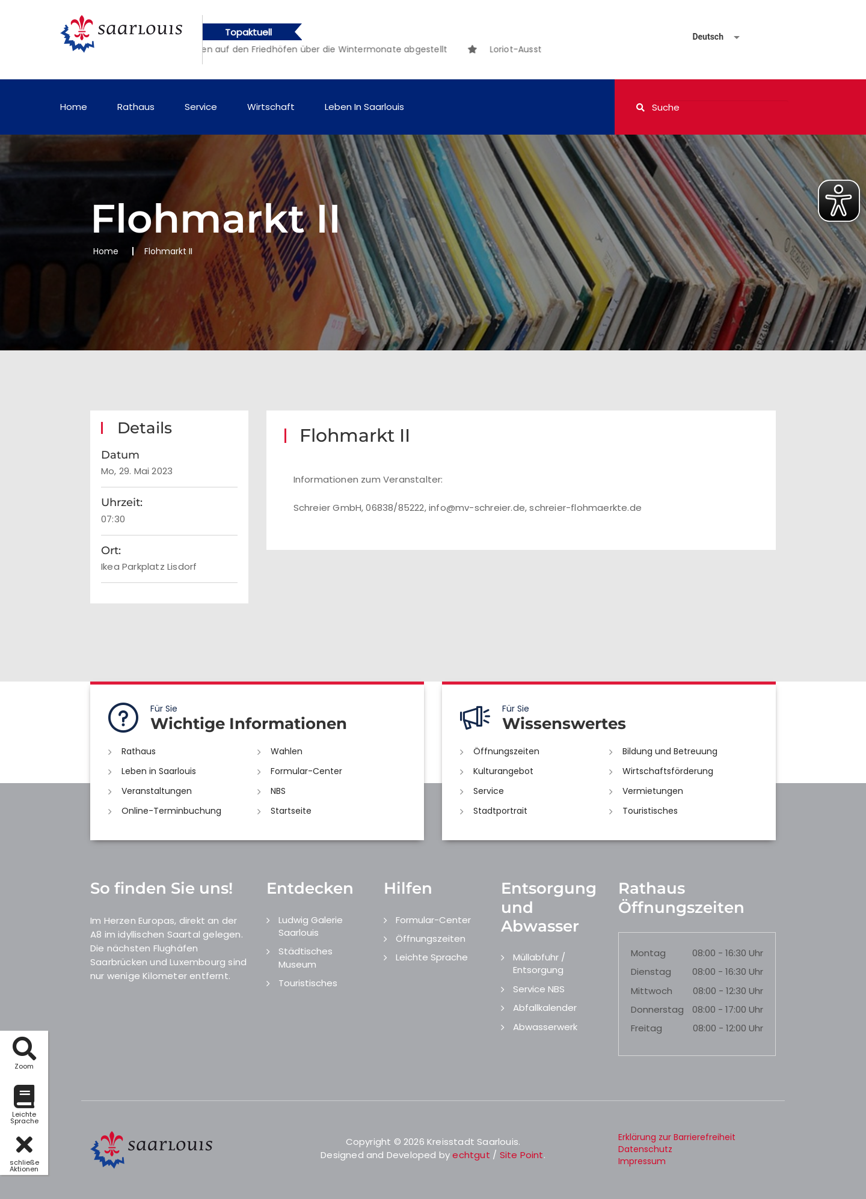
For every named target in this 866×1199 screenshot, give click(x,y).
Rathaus (136, 106)
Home (73, 106)
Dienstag (651, 971)
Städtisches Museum (305, 957)
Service (201, 106)
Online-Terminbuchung (171, 811)
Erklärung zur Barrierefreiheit (676, 1137)
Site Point (522, 1155)
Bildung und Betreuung (669, 751)
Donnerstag (657, 1009)
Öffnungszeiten (506, 751)
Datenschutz (645, 1149)
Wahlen (286, 751)
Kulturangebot (503, 771)
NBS (278, 791)
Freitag (646, 1028)
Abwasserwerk (545, 1027)
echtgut (471, 1155)
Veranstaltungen (156, 791)
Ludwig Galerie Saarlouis (310, 926)
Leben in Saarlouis (364, 106)
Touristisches (650, 811)
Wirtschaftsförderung (667, 771)
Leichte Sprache (432, 957)
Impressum (642, 1161)
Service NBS (539, 989)
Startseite (291, 811)
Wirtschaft (271, 106)
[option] (302, 49)
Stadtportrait (500, 811)
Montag (648, 953)
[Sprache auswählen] (702, 36)
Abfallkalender (545, 1007)
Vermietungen (652, 791)
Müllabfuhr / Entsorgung (539, 963)
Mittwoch (651, 990)
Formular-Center (306, 771)
